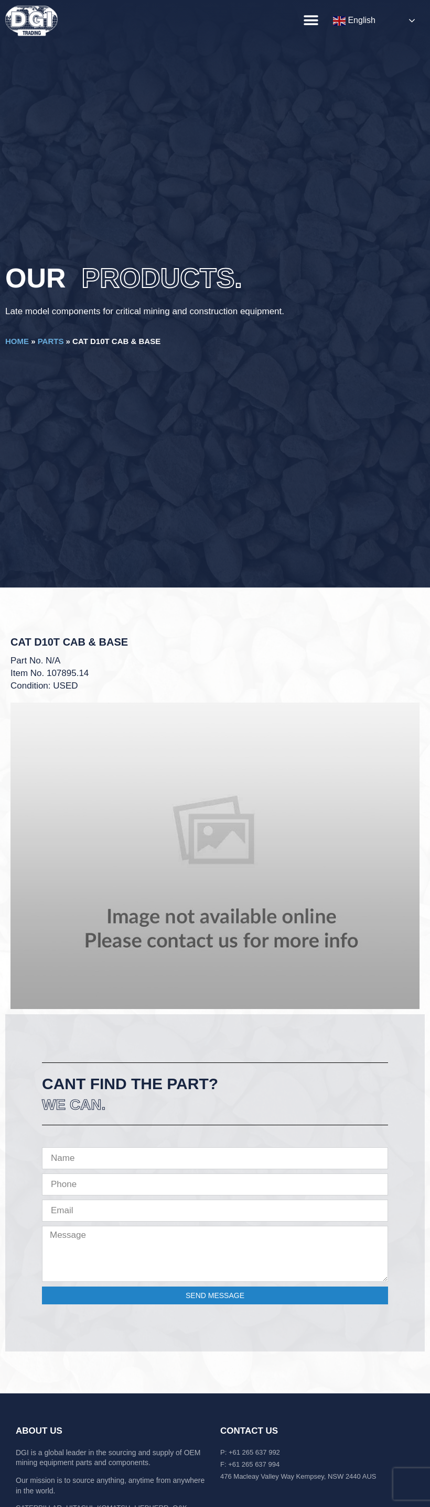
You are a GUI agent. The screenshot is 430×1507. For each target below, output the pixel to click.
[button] (310, 20)
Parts (51, 341)
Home (17, 341)
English (354, 21)
